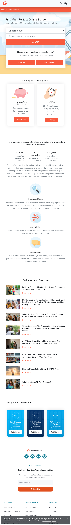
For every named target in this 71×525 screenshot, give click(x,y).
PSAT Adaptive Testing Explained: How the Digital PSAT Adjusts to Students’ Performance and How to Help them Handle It (43, 302)
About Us (52, 507)
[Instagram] (44, 456)
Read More (26, 293)
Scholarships (21, 119)
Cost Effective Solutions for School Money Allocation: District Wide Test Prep (39, 355)
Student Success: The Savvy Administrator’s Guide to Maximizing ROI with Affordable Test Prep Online (43, 328)
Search (35, 41)
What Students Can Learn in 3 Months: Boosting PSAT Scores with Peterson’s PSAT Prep (42, 315)
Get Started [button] (15, 432)
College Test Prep (10, 507)
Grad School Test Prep (12, 511)
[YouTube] (38, 456)
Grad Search (30, 511)
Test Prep (51, 120)
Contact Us (53, 511)
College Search (30, 507)
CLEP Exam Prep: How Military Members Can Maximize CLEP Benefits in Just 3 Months (41, 342)
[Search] (61, 3)
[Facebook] (32, 456)
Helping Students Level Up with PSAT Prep (40, 369)
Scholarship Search (32, 515)
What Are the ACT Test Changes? (36, 382)
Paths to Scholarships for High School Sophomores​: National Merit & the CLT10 (43, 288)
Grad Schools (49, 62)
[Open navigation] (65, 3)
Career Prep (8, 515)
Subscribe (35, 489)
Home (3, 10)
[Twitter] (26, 456)
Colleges (21, 62)
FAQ (50, 515)
